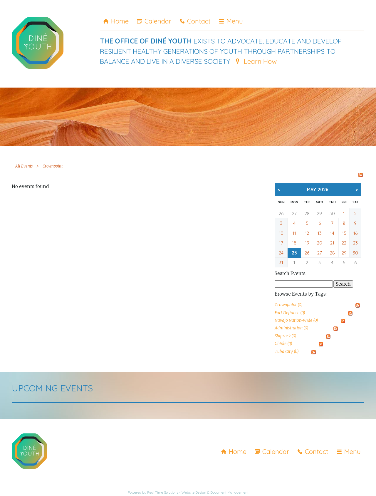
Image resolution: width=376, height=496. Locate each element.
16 (355, 233)
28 (307, 213)
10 (281, 233)
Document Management (229, 492)
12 (307, 233)
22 (344, 243)
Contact (199, 21)
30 (332, 213)
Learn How (260, 61)
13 (320, 233)
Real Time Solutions (162, 492)
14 (332, 233)
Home (120, 21)
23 (355, 243)
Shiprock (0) (285, 336)
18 (294, 243)
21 (332, 243)
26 (281, 213)
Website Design (194, 492)
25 (294, 253)
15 (344, 233)
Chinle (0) (283, 343)
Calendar (158, 21)
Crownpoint (53, 166)
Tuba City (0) (287, 351)
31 (281, 262)
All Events (24, 166)
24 (281, 253)
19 (307, 243)
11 (294, 233)
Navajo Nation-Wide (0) (296, 320)
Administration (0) (291, 328)
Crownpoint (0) (289, 304)
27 (294, 213)
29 (319, 213)
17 (281, 243)
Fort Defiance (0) (290, 312)
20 (319, 243)
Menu (234, 21)
